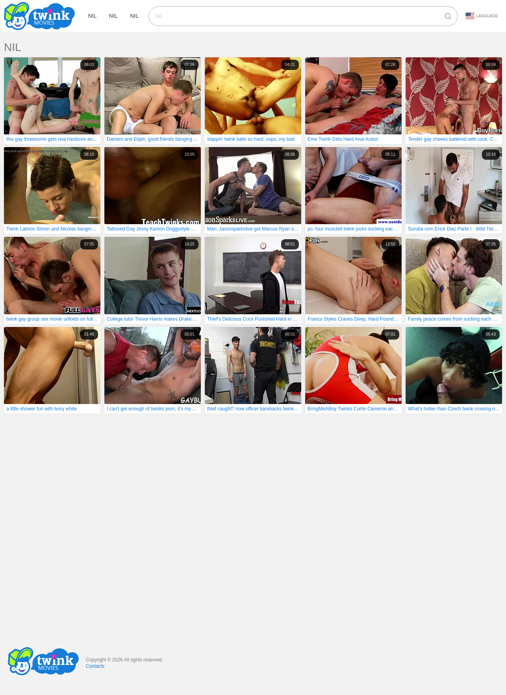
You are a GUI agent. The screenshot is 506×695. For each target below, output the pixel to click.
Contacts (95, 666)
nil (93, 16)
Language (482, 16)
